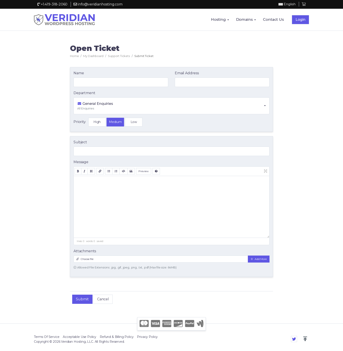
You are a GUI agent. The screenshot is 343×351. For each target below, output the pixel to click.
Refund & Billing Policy (116, 337)
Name (79, 73)
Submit (82, 299)
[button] (305, 339)
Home (74, 56)
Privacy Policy (147, 337)
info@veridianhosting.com (98, 4)
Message (81, 162)
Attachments (85, 251)
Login (300, 19)
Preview (143, 171)
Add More (259, 259)
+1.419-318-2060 (52, 4)
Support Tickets (119, 56)
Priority (80, 122)
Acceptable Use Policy (79, 337)
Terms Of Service (46, 337)
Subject (80, 142)
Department (84, 93)
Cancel (103, 299)
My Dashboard (93, 56)
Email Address (187, 73)
